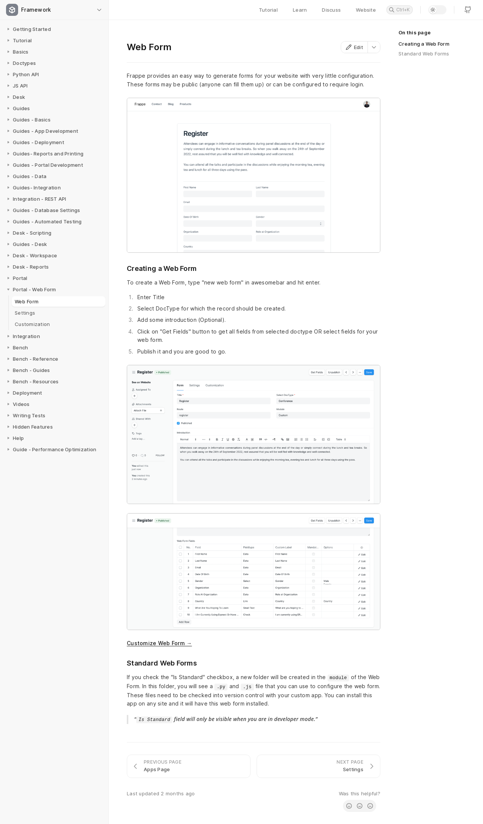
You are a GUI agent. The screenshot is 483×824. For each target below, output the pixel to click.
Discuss (331, 10)
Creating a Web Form (423, 44)
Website (366, 10)
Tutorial (268, 10)
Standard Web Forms (423, 54)
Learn (300, 10)
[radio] (349, 806)
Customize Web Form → (159, 643)
